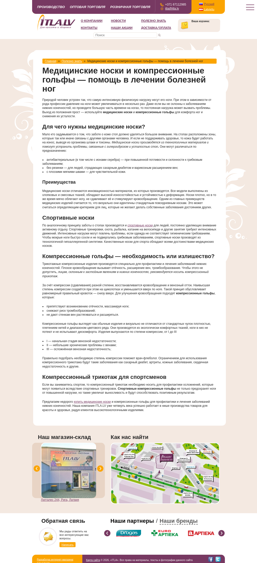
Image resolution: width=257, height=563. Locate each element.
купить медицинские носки (92, 402)
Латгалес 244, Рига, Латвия (60, 500)
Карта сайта (93, 560)
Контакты (89, 28)
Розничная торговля (130, 7)
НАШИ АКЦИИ (122, 28)
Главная (50, 61)
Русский (209, 4)
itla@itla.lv (172, 8)
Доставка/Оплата (156, 28)
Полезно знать (153, 21)
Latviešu (209, 9)
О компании (91, 21)
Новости (118, 21)
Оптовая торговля (87, 7)
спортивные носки (140, 225)
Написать (67, 544)
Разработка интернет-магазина (55, 559)
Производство (51, 7)
